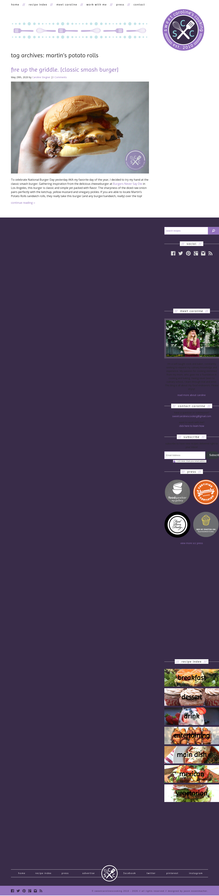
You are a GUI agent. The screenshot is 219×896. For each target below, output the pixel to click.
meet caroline (65, 4)
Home (21, 874)
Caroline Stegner (41, 77)
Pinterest (172, 874)
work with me (95, 4)
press (118, 4)
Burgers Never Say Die (127, 184)
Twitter (151, 874)
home (15, 4)
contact (137, 4)
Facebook (129, 874)
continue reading (23, 203)
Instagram (196, 874)
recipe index (37, 4)
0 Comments (59, 77)
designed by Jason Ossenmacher (187, 892)
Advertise (88, 874)
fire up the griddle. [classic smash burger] (65, 69)
